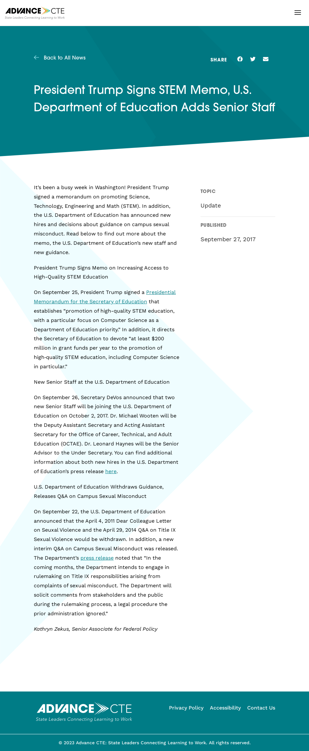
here (111, 471)
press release (97, 558)
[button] (298, 12)
